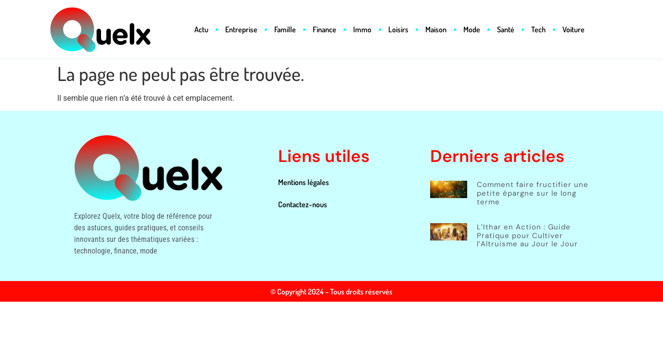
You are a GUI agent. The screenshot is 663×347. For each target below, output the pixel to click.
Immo (362, 29)
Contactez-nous (302, 204)
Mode (471, 29)
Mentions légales (303, 182)
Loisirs (398, 29)
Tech (538, 29)
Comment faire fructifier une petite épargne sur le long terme (532, 193)
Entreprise (241, 29)
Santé (505, 29)
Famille (285, 29)
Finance (324, 29)
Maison (435, 29)
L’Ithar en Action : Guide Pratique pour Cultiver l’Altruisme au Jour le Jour (527, 235)
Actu (201, 29)
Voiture (573, 29)
